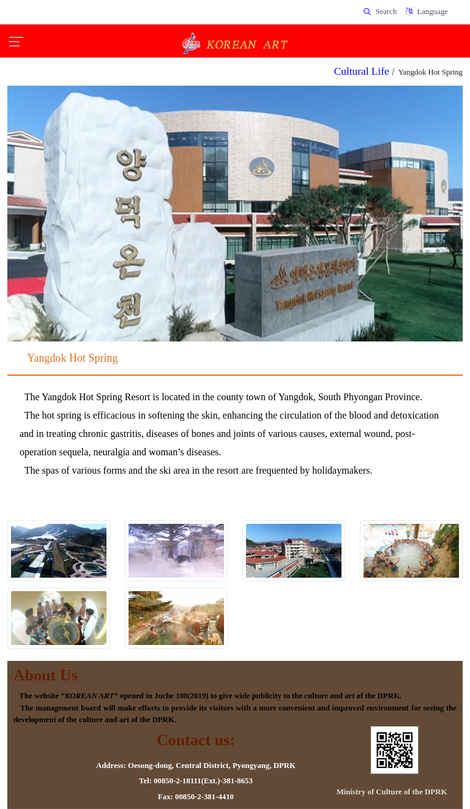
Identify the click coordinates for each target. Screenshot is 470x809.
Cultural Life (361, 71)
